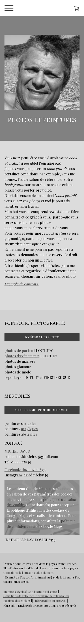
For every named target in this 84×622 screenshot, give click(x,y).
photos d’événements (21, 356)
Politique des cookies (16, 600)
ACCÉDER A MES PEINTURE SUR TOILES (42, 410)
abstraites (29, 434)
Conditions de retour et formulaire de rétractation (36, 596)
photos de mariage (19, 361)
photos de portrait (19, 350)
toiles (31, 423)
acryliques (29, 428)
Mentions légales (14, 592)
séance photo (65, 276)
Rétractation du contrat (50, 600)
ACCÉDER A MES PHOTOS (42, 337)
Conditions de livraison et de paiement (28, 572)
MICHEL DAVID (17, 451)
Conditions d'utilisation (43, 592)
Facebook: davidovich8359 (25, 469)
